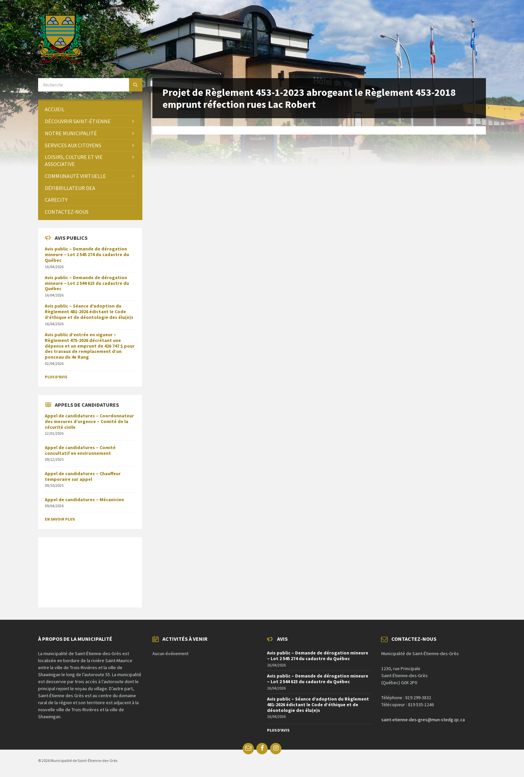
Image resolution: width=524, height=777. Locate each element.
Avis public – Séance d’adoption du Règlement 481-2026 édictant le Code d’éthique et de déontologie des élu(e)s (89, 311)
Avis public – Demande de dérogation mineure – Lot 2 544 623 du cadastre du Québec (87, 283)
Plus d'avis (56, 376)
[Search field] (90, 84)
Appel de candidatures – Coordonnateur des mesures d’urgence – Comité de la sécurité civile (89, 421)
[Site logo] (60, 61)
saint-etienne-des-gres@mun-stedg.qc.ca (423, 720)
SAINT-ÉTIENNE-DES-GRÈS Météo (90, 569)
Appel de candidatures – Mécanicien (84, 500)
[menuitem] (90, 109)
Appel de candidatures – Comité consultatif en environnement (80, 450)
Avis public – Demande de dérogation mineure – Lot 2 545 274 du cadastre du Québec (87, 254)
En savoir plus (60, 519)
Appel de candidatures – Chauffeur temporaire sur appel (83, 476)
